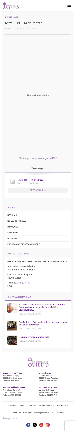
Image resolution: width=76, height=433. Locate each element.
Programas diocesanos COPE (23, 244)
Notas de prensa (16, 221)
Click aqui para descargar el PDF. (38, 158)
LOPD (53, 413)
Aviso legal (27, 413)
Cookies (60, 413)
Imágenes (12, 227)
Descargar (36, 190)
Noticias (12, 215)
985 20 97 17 (23, 282)
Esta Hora (12, 17)
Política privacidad (41, 413)
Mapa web (16, 413)
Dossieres (13, 238)
